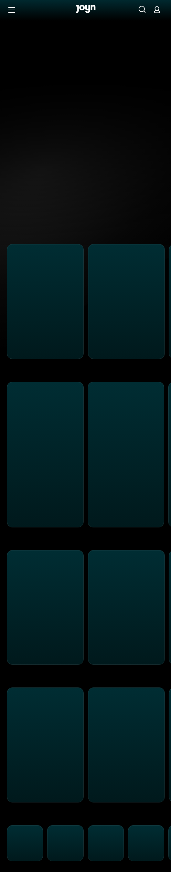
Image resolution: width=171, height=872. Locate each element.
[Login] (157, 9)
